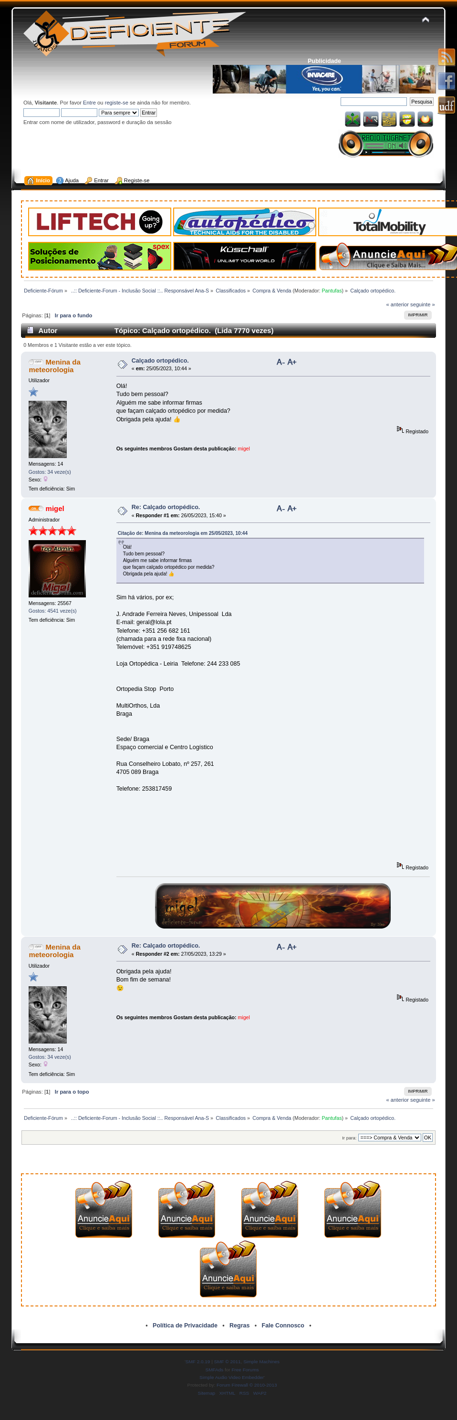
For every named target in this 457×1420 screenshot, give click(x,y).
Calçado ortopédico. (160, 360)
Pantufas (332, 290)
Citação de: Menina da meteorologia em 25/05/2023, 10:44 (183, 533)
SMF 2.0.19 (198, 1361)
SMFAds (215, 1369)
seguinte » (422, 304)
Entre (89, 102)
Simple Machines (261, 1361)
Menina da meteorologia (54, 366)
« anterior (397, 304)
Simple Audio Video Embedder (231, 1377)
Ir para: (349, 1137)
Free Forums (245, 1369)
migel (244, 448)
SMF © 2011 (227, 1361)
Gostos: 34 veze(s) (50, 472)
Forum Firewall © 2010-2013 (247, 1385)
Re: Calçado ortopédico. (166, 507)
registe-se (116, 102)
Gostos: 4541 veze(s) (53, 611)
